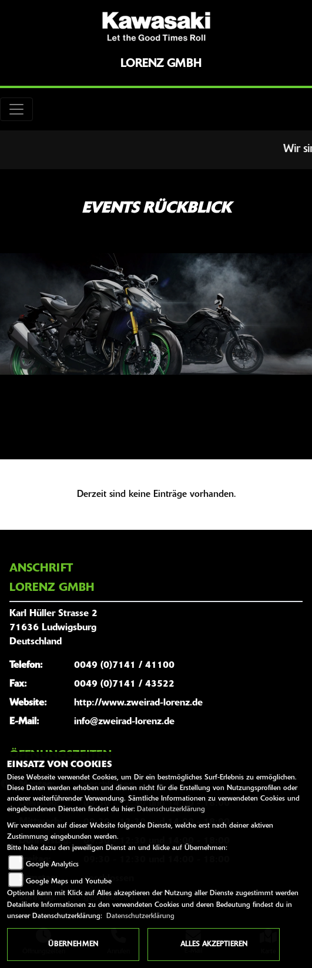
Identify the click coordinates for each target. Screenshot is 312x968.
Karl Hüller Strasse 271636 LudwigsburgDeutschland (53, 628)
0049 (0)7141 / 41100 (124, 665)
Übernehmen (73, 944)
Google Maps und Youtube (69, 881)
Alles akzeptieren (213, 944)
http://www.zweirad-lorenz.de (138, 703)
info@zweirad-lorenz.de (124, 722)
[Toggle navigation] (16, 109)
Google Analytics (52, 864)
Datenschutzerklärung (171, 809)
